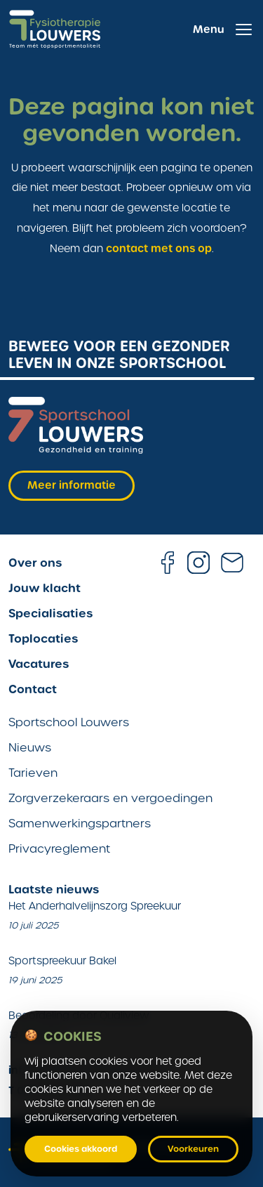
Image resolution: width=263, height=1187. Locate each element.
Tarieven (33, 773)
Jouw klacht (44, 588)
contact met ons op (159, 249)
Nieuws (29, 747)
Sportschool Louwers (68, 722)
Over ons (35, 562)
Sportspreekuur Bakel (62, 961)
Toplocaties (43, 638)
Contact (32, 689)
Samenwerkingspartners (79, 823)
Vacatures (38, 663)
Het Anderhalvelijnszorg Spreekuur (94, 906)
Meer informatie (71, 485)
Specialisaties (50, 613)
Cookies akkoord (80, 1149)
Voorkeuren (193, 1149)
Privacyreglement (59, 848)
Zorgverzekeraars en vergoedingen (110, 798)
